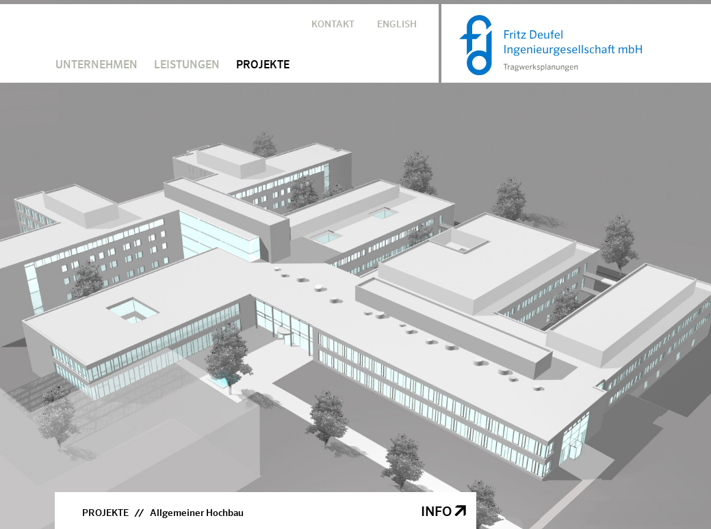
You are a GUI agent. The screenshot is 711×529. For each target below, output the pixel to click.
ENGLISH (397, 24)
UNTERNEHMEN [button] (96, 65)
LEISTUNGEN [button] (187, 65)
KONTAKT (332, 24)
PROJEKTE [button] (262, 65)
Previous (25, 254)
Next (685, 254)
